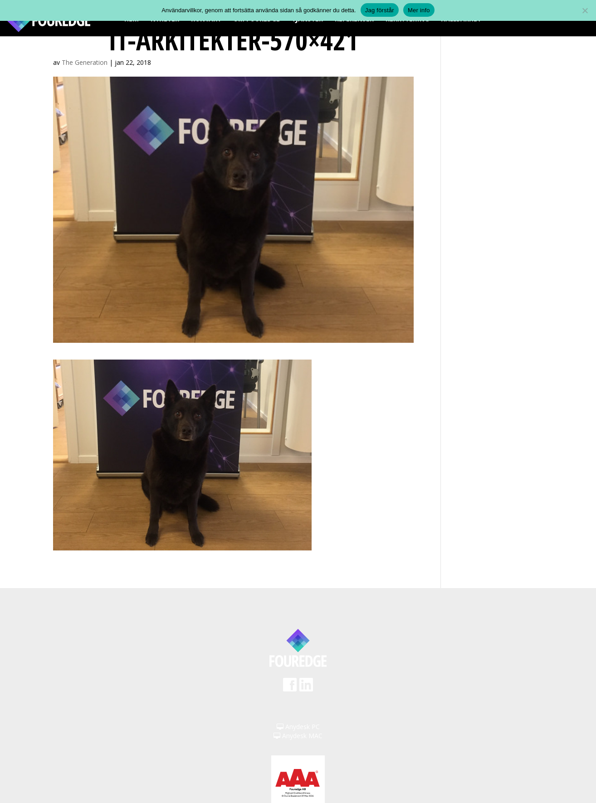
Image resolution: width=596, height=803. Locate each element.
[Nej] (584, 10)
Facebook (290, 687)
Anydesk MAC (298, 735)
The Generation (84, 62)
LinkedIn (306, 687)
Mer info (419, 10)
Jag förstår (379, 10)
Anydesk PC (298, 726)
